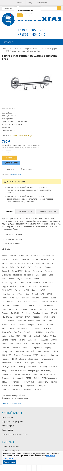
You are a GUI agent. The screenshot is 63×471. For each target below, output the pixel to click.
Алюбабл (16, 347)
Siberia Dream (34, 320)
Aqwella (16, 259)
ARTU (4, 263)
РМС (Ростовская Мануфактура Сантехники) (31, 370)
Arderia (13, 263)
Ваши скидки (7, 430)
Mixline (45, 301)
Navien (16, 305)
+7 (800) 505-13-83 (31, 30)
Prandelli (42, 309)
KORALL (27, 389)
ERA (37, 275)
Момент (17, 362)
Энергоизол (30, 385)
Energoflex (28, 275)
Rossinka (36, 317)
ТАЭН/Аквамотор (49, 378)
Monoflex (6, 305)
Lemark (45, 297)
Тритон (54, 382)
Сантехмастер (50, 374)
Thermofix (6, 332)
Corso (27, 271)
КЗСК (14, 359)
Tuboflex (17, 332)
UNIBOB (50, 332)
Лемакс (22, 359)
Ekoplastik (6, 275)
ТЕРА (4, 382)
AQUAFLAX (23, 255)
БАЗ (12, 351)
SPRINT (22, 324)
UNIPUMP (39, 332)
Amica (4, 255)
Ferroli (28, 278)
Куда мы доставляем (11, 403)
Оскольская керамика (12, 389)
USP (18, 336)
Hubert (34, 290)
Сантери (38, 374)
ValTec (53, 336)
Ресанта (53, 366)
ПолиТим (38, 389)
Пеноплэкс (33, 366)
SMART (5, 324)
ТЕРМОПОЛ (28, 382)
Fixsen (36, 278)
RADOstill (15, 313)
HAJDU (26, 290)
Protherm (13, 309)
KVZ (42, 294)
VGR (30, 340)
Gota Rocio (31, 286)
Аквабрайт (36, 343)
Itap (27, 294)
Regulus (36, 313)
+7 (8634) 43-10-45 (31, 34)
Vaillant (37, 336)
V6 (30, 336)
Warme (54, 340)
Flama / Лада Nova (10, 282)
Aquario (35, 259)
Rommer (18, 317)
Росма (5, 374)
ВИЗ (39, 351)
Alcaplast (45, 259)
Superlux (50, 324)
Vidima (13, 340)
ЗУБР (35, 355)
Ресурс (5, 370)
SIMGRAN (47, 320)
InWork (20, 294)
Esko (51, 275)
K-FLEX (35, 294)
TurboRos (28, 332)
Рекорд (43, 366)
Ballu (12, 267)
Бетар (4, 351)
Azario (4, 267)
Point (4, 309)
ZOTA (18, 343)
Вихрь (46, 351)
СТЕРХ (28, 378)
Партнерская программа (13, 421)
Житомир (26, 355)
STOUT (41, 324)
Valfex (45, 336)
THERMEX (46, 328)
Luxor (53, 297)
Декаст (17, 355)
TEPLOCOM (34, 328)
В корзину (9, 157)
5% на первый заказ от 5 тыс (15, 434)
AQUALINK (35, 255)
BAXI (30, 267)
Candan (48, 267)
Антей (26, 343)
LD (3, 301)
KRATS (49, 294)
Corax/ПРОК (17, 271)
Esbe (44, 275)
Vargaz (5, 340)
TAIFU (4, 328)
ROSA (27, 317)
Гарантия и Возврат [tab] (48, 211)
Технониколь (42, 382)
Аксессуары (16, 174)
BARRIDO (21, 267)
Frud (51, 282)
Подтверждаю (9, 462)
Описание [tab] (9, 211)
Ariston (30, 263)
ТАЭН (36, 378)
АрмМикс (38, 347)
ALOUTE (25, 259)
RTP (4, 320)
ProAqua (23, 309)
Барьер (48, 347)
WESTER (44, 340)
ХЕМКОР (6, 385)
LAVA (19, 301)
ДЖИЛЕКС (6, 355)
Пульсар (21, 366)
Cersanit (5, 271)
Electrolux (17, 275)
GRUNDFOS (7, 290)
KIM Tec (25, 297)
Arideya (21, 263)
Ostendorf (48, 305)
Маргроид (6, 362)
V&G (24, 336)
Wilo (11, 343)
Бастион (20, 351)
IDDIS (42, 290)
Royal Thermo (49, 317)
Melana (36, 301)
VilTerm (22, 340)
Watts (4, 343)
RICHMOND (7, 317)
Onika (39, 305)
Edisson (48, 271)
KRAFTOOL (14, 297)
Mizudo (53, 301)
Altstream (40, 263)
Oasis (31, 305)
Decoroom (37, 271)
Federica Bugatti (16, 278)
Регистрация (42, 2)
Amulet (13, 255)
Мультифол (29, 362)
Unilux (11, 336)
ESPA (4, 278)
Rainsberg (26, 313)
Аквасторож (49, 343)
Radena (5, 313)
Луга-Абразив (47, 359)
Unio (4, 336)
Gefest (13, 286)
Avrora (50, 263)
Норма (40, 362)
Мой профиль (8, 425)
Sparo (13, 324)
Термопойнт (15, 382)
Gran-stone (44, 286)
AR (52, 259)
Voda (36, 340)
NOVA (24, 305)
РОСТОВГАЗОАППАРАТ (21, 374)
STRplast (31, 324)
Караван (6, 359)
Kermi (4, 297)
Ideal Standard (8, 294)
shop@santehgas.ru (11, 450)
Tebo (12, 328)
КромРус (44, 355)
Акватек (5, 347)
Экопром (42, 385)
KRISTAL (35, 297)
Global (21, 286)
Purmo (33, 309)
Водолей (30, 351)
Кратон (54, 355)
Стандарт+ (18, 378)
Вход (30, 2)
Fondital (36, 282)
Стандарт (6, 378)
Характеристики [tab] (26, 211)
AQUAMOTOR (49, 255)
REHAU (54, 313)
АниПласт (27, 347)
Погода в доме (8, 366)
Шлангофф (17, 385)
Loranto (10, 301)
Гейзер (54, 351)
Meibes (27, 301)
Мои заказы (7, 417)
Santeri (11, 320)
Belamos (38, 267)
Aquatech (6, 259)
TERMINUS (22, 328)
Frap (45, 282)
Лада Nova (33, 359)
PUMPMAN (53, 309)
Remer (45, 313)
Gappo (5, 286)
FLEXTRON (26, 282)
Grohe (17, 290)
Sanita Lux (21, 320)
